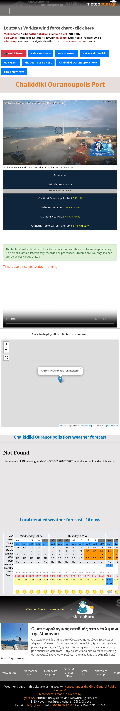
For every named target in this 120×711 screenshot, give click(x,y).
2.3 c (32, 41)
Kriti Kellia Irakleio (80, 37)
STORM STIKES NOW (69, 672)
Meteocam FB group (50, 672)
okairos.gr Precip (101, 672)
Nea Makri (10, 62)
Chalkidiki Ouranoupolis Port (78, 62)
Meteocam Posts (30, 672)
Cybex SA (29, 698)
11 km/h (28, 37)
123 (15, 34)
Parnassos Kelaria (29, 37)
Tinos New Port (14, 71)
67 (40, 34)
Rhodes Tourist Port (38, 62)
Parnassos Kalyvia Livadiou (36, 41)
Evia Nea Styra (41, 53)
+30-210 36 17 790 (62, 705)
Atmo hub (84, 672)
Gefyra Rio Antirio (94, 53)
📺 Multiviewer (14, 53)
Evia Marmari (66, 53)
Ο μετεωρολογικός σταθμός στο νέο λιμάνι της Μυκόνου (75, 631)
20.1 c (77, 37)
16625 (78, 41)
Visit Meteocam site (60, 184)
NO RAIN (67, 34)
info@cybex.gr (34, 705)
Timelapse (60, 175)
